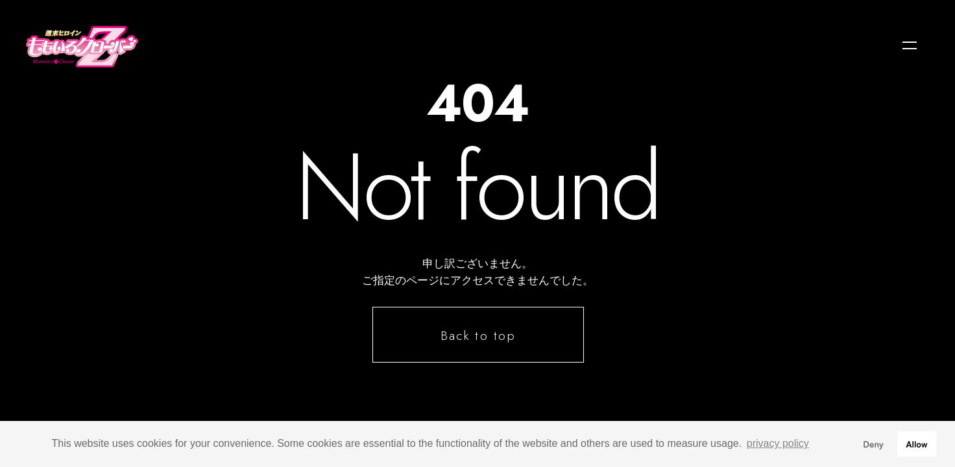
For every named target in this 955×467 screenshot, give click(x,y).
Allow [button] (917, 443)
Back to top (478, 335)
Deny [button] (873, 443)
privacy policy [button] (778, 443)
